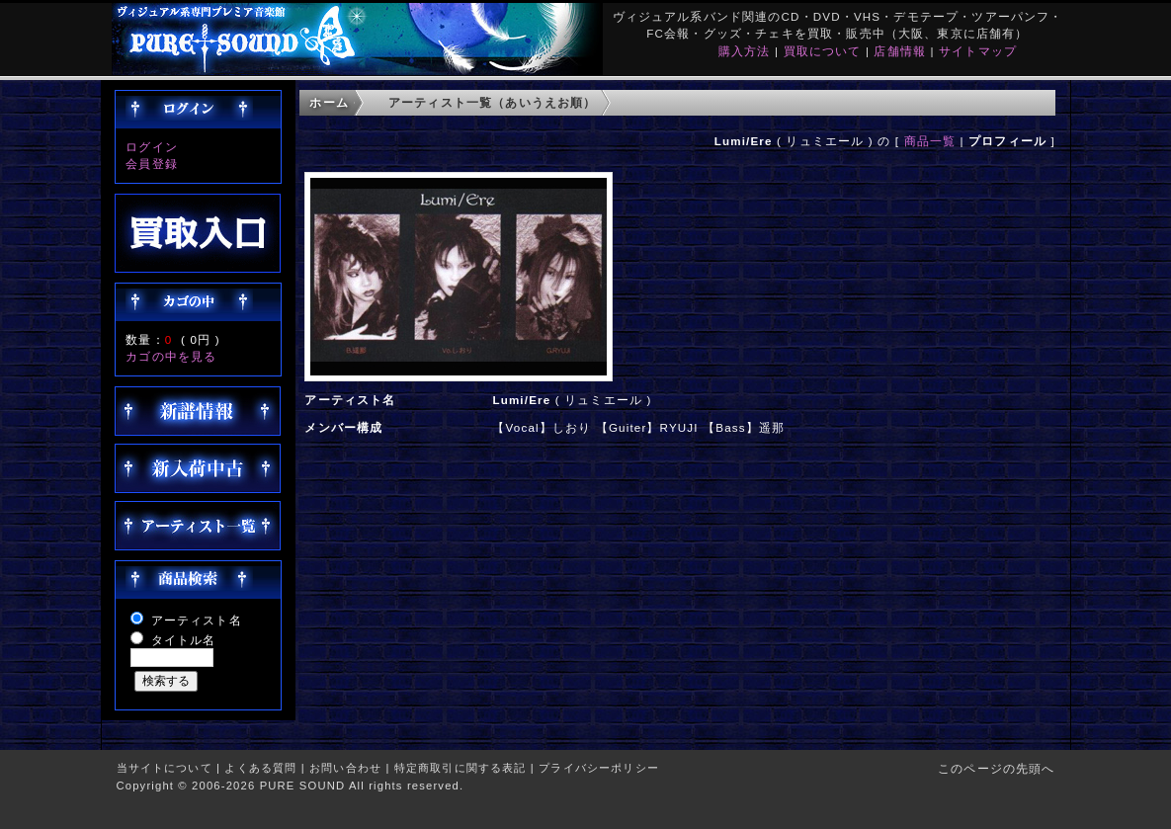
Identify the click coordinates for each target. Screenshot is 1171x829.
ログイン (151, 146)
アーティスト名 (196, 620)
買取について (823, 50)
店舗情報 (900, 50)
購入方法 (744, 50)
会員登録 (151, 163)
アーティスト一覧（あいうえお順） (492, 102)
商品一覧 (930, 140)
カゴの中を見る (170, 356)
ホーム (328, 102)
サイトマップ (978, 50)
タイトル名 (183, 639)
